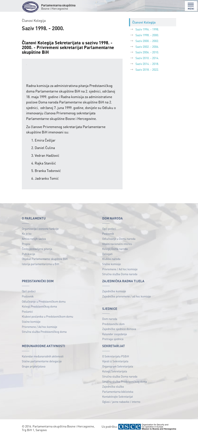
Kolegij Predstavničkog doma (39, 306)
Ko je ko (27, 233)
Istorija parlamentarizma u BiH (40, 264)
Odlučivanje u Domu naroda (118, 238)
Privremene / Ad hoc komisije (120, 269)
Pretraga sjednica (112, 339)
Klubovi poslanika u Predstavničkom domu (47, 316)
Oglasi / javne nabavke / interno (121, 401)
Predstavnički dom (113, 324)
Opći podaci (109, 228)
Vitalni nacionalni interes (117, 244)
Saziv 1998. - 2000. (147, 35)
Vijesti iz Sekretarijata (115, 361)
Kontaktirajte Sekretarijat (117, 396)
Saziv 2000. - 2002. (147, 41)
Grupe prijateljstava (33, 366)
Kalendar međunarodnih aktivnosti (42, 356)
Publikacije (28, 254)
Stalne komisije (111, 264)
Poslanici (27, 311)
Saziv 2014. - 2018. (147, 64)
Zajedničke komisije (114, 291)
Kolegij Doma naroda (115, 249)
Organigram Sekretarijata (117, 366)
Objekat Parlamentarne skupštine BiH (45, 259)
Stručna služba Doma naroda (119, 274)
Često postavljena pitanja (37, 249)
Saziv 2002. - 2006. (147, 46)
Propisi (26, 244)
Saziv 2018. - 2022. (147, 69)
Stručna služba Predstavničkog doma (44, 331)
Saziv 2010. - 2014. (147, 58)
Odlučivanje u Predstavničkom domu (44, 301)
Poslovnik (108, 233)
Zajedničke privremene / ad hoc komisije (126, 296)
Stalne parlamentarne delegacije (42, 361)
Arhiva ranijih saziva (34, 238)
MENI (191, 6)
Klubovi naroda (111, 259)
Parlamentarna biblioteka (117, 391)
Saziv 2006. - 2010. (147, 52)
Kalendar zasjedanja (114, 334)
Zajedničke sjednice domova (119, 329)
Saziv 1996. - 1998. (147, 29)
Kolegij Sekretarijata (114, 371)
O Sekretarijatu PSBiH (115, 356)
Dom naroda (109, 319)
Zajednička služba (113, 386)
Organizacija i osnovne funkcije (40, 228)
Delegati (107, 254)
